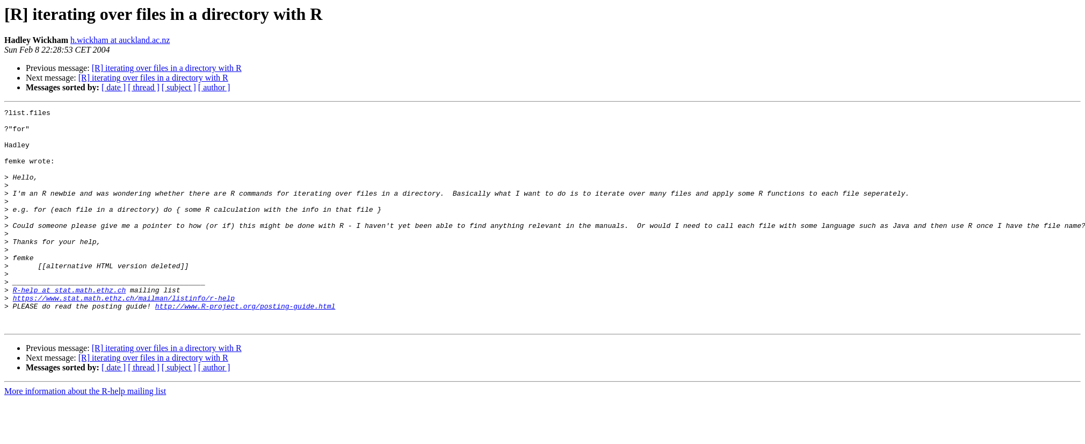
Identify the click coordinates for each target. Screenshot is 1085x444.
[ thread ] (144, 87)
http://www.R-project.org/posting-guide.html (245, 346)
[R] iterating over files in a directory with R (167, 68)
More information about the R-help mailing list (85, 434)
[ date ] (114, 87)
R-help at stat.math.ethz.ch (69, 327)
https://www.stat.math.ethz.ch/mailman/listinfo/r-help (124, 336)
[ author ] (214, 87)
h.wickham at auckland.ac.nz (120, 40)
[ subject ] (179, 87)
